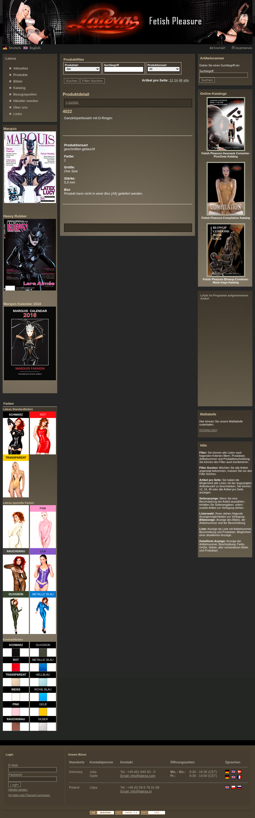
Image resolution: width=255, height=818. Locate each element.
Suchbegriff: (206, 71)
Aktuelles (20, 68)
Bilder (18, 81)
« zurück (72, 102)
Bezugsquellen (25, 94)
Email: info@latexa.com (137, 776)
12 (171, 80)
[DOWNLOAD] (208, 430)
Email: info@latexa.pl (135, 791)
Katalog (19, 88)
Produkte (20, 75)
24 (176, 80)
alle (186, 80)
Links (17, 114)
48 (180, 80)
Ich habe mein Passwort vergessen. (29, 795)
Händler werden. (18, 789)
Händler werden (25, 101)
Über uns (20, 107)
